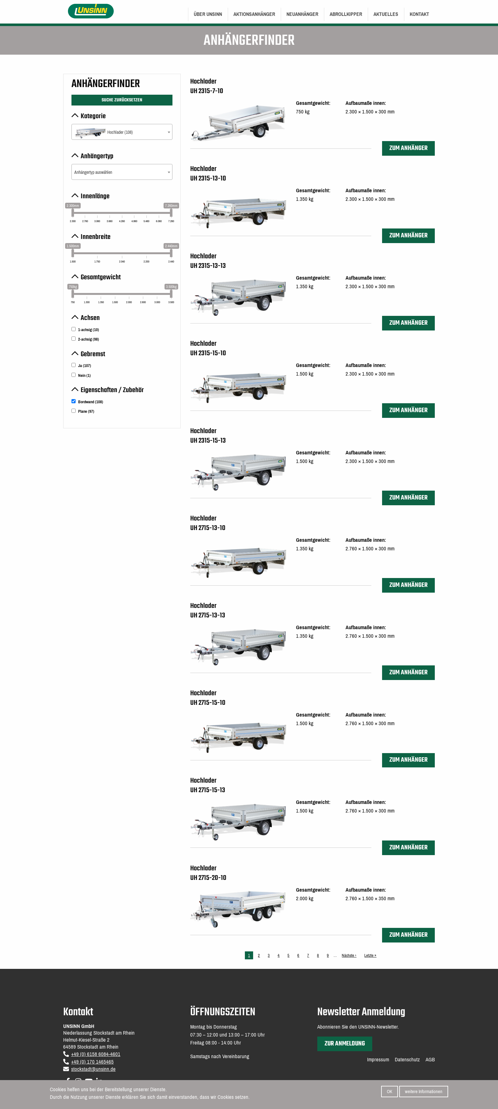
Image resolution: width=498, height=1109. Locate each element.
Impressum (378, 1060)
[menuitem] (208, 14)
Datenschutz (407, 1060)
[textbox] (122, 132)
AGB (430, 1060)
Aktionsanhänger (254, 14)
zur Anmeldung (345, 1044)
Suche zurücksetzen (122, 100)
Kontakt (419, 14)
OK (389, 1091)
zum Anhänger (408, 148)
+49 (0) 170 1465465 (92, 1062)
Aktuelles (386, 14)
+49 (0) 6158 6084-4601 (95, 1054)
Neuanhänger (302, 14)
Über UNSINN (208, 14)
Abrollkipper (346, 14)
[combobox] (121, 132)
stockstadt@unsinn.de (93, 1069)
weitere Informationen (423, 1091)
